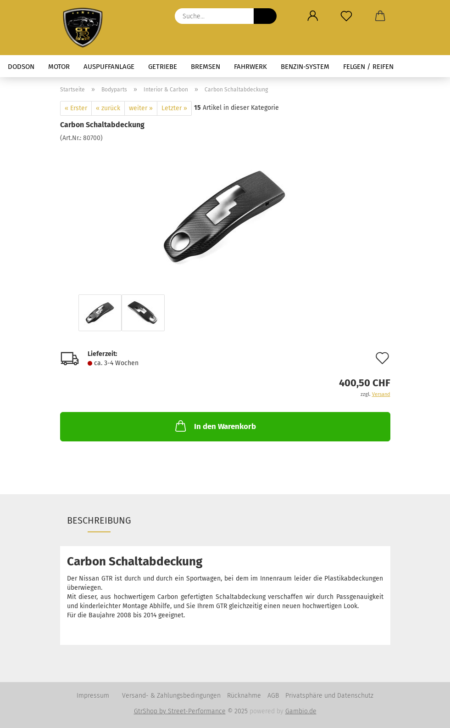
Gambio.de (301, 711)
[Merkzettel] (346, 16)
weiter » (141, 108)
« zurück (108, 108)
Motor (59, 66)
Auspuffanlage (108, 66)
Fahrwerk (250, 66)
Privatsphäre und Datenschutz (329, 696)
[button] (313, 16)
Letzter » (174, 108)
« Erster (76, 108)
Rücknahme (244, 696)
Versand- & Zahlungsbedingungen (171, 696)
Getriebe (162, 66)
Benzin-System (305, 66)
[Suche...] (265, 16)
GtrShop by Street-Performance (180, 711)
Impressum (93, 696)
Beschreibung (99, 520)
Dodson (21, 66)
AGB (273, 696)
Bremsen (205, 66)
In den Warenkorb (214, 425)
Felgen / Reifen (368, 66)
